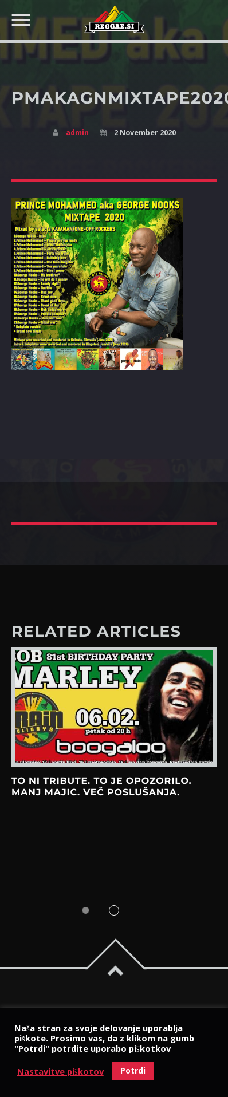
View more (114, 707)
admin (77, 132)
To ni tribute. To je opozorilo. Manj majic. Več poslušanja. (101, 787)
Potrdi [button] (133, 1070)
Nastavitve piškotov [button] (60, 1071)
